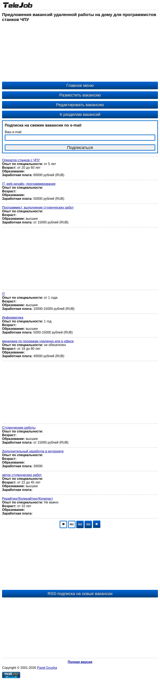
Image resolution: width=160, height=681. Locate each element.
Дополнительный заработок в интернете (33, 451)
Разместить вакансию (80, 95)
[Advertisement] (80, 53)
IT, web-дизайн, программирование (29, 184)
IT (3, 294)
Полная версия (80, 662)
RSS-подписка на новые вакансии (80, 593)
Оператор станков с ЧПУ (21, 160)
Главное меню (80, 85)
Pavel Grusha (47, 667)
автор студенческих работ (22, 475)
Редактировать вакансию (80, 104)
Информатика (12, 317)
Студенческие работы (18, 427)
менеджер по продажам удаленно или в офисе (38, 341)
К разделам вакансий (80, 114)
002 (80, 524)
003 (88, 524)
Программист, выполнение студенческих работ (38, 207)
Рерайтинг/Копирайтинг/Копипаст (27, 498)
